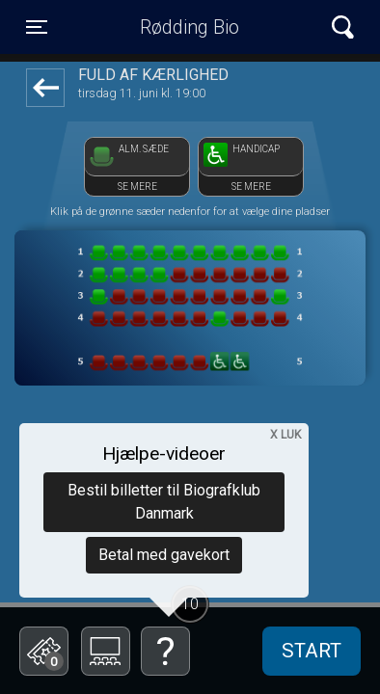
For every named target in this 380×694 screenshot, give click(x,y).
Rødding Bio (189, 27)
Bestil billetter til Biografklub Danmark (164, 501)
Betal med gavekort (164, 555)
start (311, 650)
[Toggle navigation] (36, 27)
